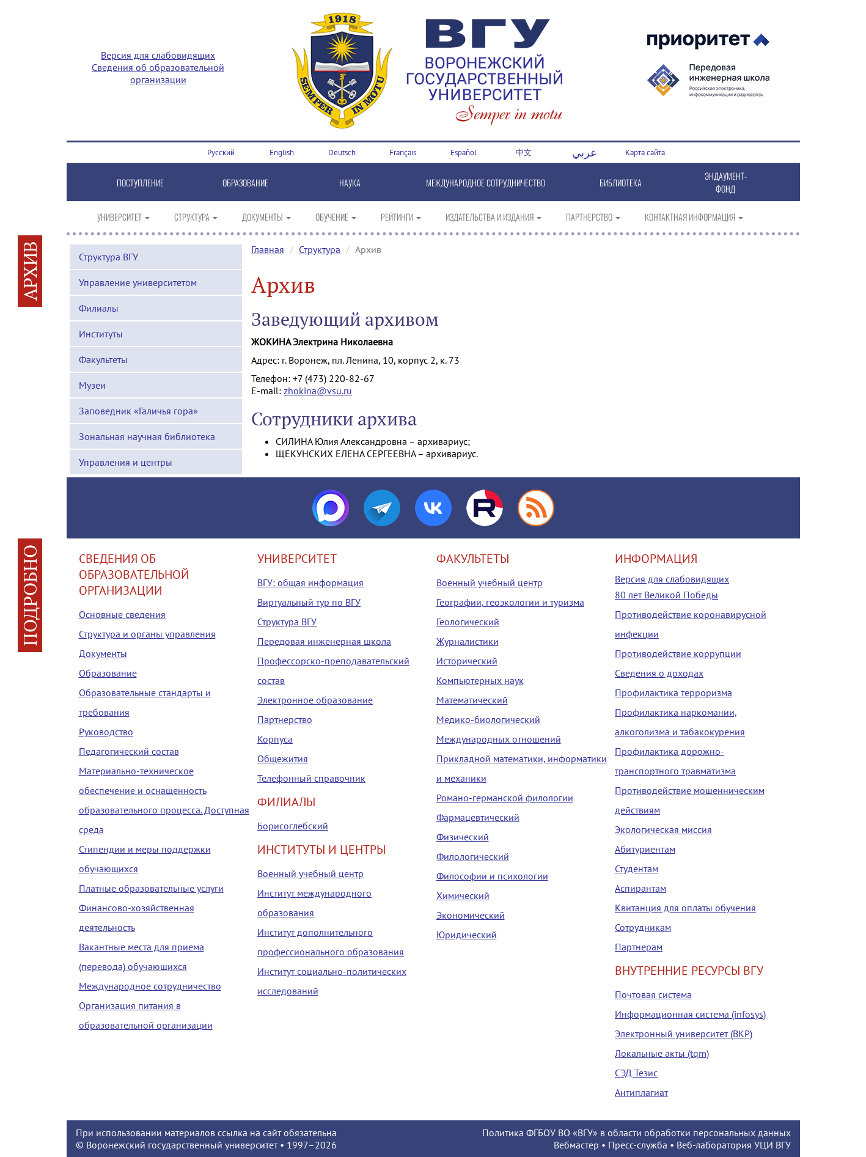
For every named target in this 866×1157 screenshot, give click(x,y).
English (282, 152)
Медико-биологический (488, 719)
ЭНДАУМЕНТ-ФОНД (726, 182)
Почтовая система (653, 994)
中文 (524, 152)
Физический (462, 837)
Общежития (282, 758)
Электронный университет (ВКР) (683, 1033)
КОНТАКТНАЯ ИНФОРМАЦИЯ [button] (694, 216)
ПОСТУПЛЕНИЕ (140, 182)
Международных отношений (498, 739)
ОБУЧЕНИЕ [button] (335, 216)
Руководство (106, 731)
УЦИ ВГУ (772, 1145)
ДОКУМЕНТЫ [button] (266, 216)
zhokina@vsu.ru (318, 390)
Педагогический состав (129, 751)
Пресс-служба (637, 1145)
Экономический (470, 915)
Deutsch (342, 152)
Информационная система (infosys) (690, 1014)
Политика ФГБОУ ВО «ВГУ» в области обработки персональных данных (636, 1132)
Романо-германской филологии (504, 798)
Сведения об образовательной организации (158, 73)
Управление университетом (138, 282)
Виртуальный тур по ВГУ (309, 602)
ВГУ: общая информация (310, 582)
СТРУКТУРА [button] (196, 216)
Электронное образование (315, 700)
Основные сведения (122, 614)
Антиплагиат (641, 1092)
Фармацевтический (477, 817)
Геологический (467, 621)
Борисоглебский (292, 826)
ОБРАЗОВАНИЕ (245, 182)
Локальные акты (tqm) (662, 1053)
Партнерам (638, 947)
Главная (267, 249)
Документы (103, 653)
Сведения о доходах (659, 673)
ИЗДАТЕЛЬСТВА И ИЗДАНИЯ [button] (493, 216)
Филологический (472, 856)
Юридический (466, 934)
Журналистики (467, 641)
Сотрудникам (643, 927)
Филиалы (99, 308)
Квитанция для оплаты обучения (685, 908)
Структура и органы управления (147, 634)
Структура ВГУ (108, 257)
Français (402, 152)
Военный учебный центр (310, 873)
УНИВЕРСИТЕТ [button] (123, 216)
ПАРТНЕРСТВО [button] (593, 216)
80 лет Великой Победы (666, 595)
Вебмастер (576, 1145)
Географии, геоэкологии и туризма (510, 602)
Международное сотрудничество (150, 986)
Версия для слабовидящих (158, 55)
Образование (108, 673)
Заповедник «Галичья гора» (138, 411)
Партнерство (284, 719)
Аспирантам (640, 888)
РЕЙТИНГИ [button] (401, 216)
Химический (463, 895)
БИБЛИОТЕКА (621, 182)
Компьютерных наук (480, 680)
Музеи (92, 385)
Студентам (636, 868)
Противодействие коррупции (678, 653)
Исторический (466, 661)
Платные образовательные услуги (151, 888)
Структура (319, 249)
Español (463, 152)
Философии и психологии (492, 876)
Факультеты (103, 359)
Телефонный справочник (311, 778)
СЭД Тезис (636, 1073)
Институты (101, 334)
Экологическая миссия (663, 829)
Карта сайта (645, 152)
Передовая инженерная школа (324, 641)
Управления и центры (125, 462)
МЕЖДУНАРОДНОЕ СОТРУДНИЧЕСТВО (485, 182)
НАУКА (350, 182)
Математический (472, 700)
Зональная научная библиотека (147, 436)
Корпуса (275, 739)
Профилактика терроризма (673, 692)
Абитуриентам (645, 849)
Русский (221, 152)
